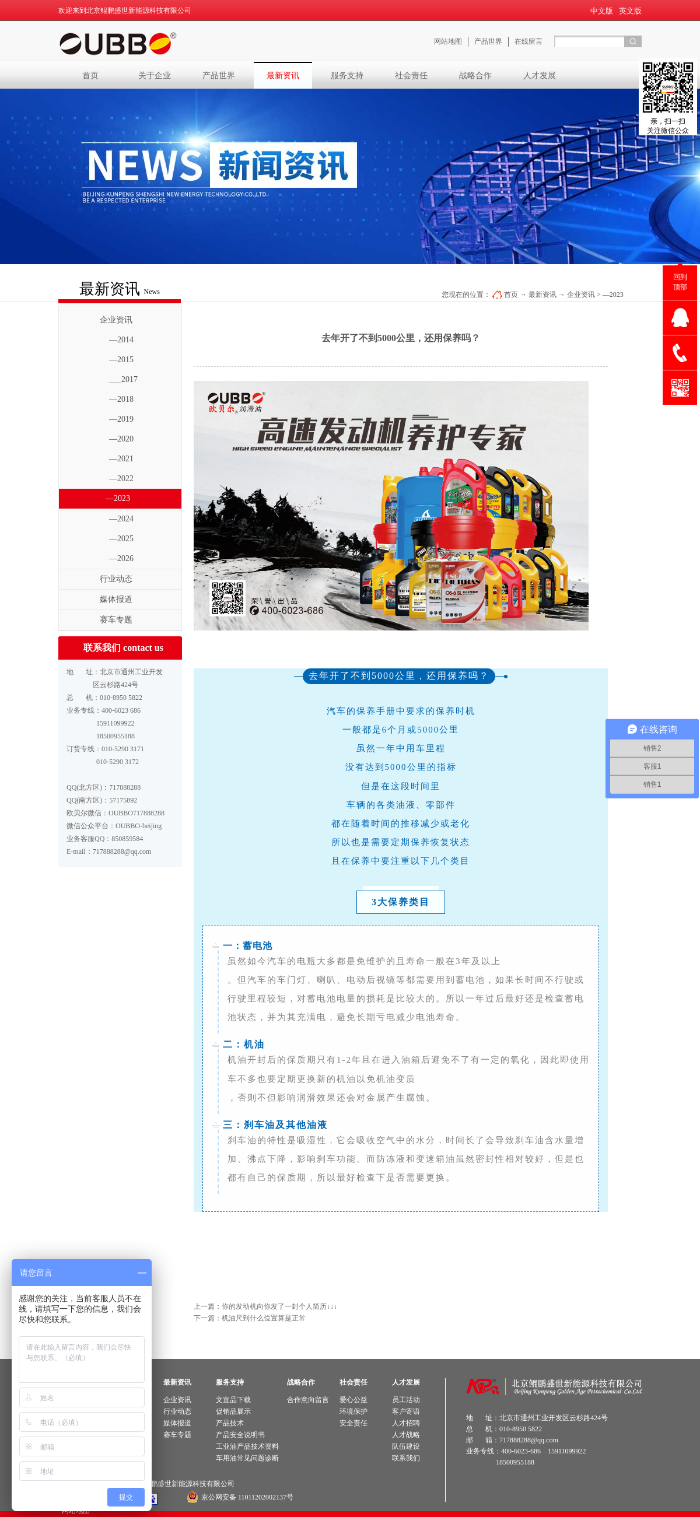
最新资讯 (542, 294)
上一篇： (265, 1306)
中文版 (601, 10)
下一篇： (250, 1318)
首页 (90, 75)
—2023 (613, 294)
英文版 (630, 10)
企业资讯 (581, 294)
